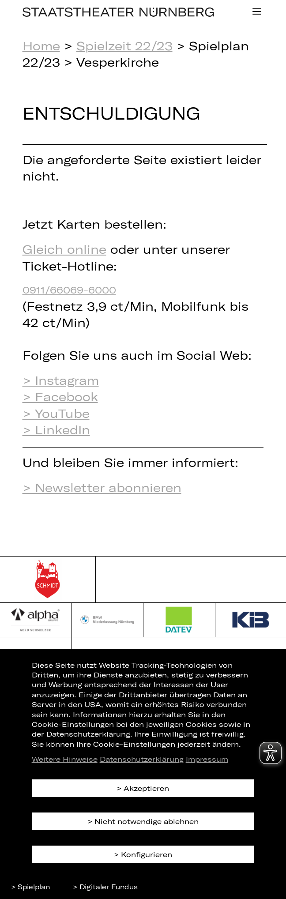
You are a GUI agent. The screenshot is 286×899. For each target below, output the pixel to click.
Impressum (207, 759)
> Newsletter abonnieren (102, 487)
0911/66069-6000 (69, 289)
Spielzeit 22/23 (124, 45)
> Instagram (61, 380)
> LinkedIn (56, 429)
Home (41, 45)
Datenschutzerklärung (142, 759)
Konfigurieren (146, 854)
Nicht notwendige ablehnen (146, 821)
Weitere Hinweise (65, 759)
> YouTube (56, 413)
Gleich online (64, 249)
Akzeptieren (146, 788)
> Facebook (60, 396)
